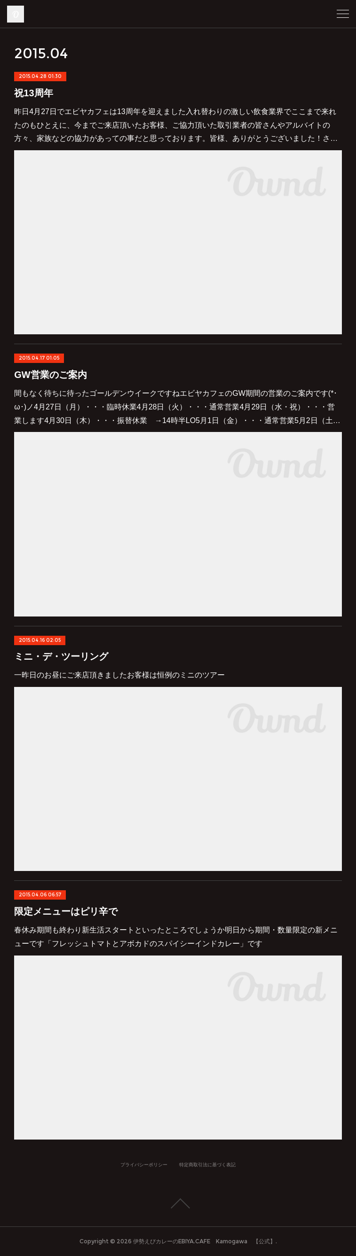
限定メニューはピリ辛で (66, 911)
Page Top (178, 1203)
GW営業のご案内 (50, 375)
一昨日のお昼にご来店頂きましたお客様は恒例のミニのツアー (119, 675)
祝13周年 (33, 93)
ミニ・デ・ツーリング (61, 656)
